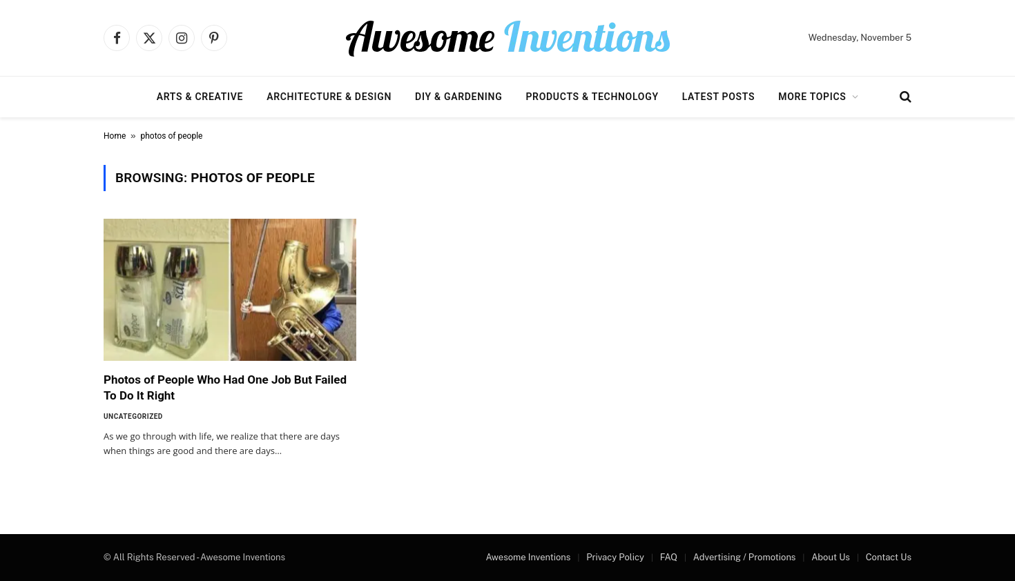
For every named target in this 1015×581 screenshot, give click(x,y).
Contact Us (888, 557)
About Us (830, 557)
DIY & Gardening (458, 96)
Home (115, 136)
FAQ (668, 557)
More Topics (812, 96)
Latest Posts (718, 96)
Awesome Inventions (527, 557)
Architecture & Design (329, 96)
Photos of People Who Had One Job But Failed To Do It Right (225, 387)
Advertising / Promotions (744, 557)
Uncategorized (133, 416)
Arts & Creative (200, 96)
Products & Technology (591, 96)
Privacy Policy (615, 557)
